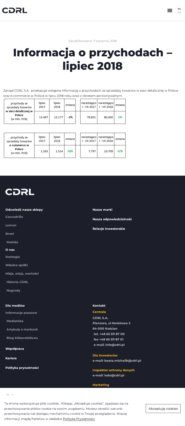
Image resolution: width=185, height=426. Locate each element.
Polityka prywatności (22, 368)
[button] (170, 10)
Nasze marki (102, 210)
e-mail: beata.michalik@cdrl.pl (117, 361)
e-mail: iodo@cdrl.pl (108, 375)
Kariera (11, 358)
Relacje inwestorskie (109, 229)
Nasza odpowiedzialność (112, 219)
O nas (10, 250)
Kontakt (99, 306)
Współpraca (14, 349)
